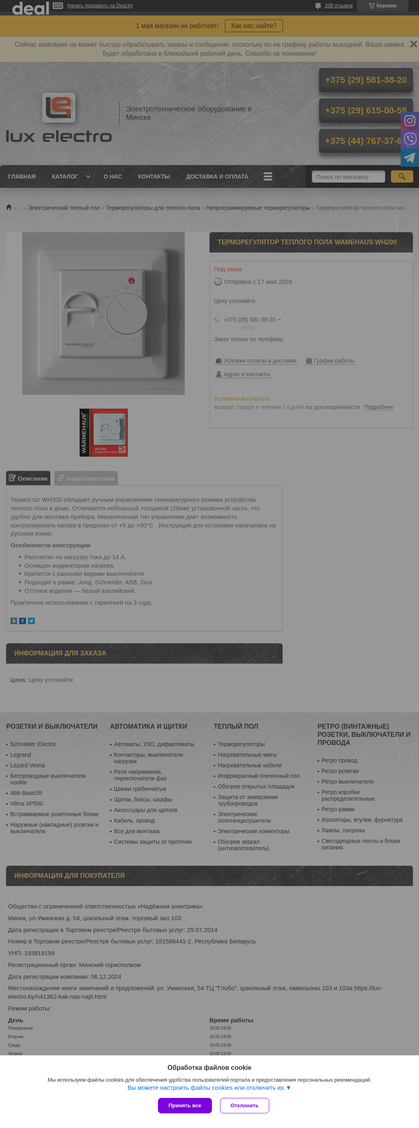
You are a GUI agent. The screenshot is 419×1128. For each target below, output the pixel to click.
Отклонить (245, 1105)
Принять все (184, 1105)
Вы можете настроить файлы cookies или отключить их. (206, 1087)
